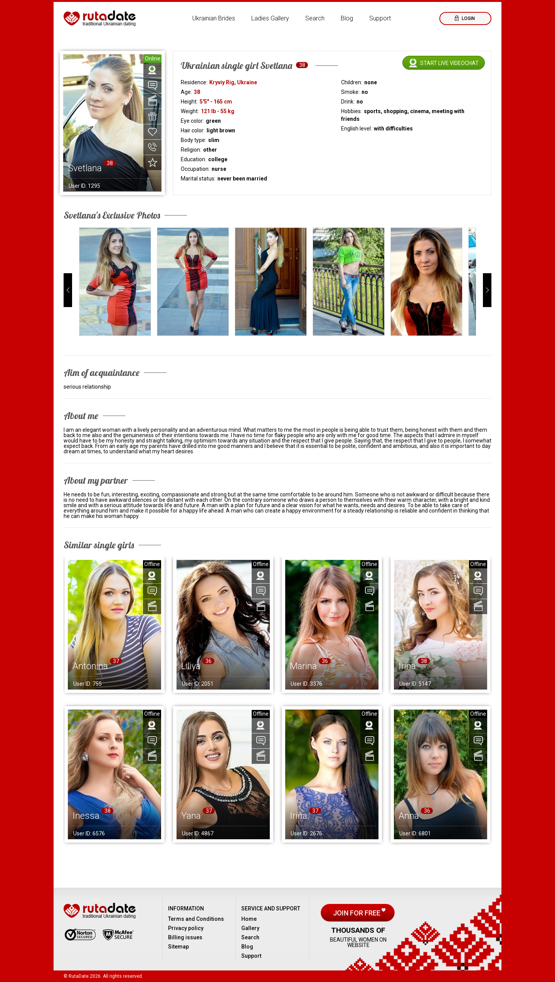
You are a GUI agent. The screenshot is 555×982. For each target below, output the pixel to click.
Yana (191, 815)
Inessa (85, 815)
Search (315, 18)
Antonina (90, 666)
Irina (407, 666)
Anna (409, 815)
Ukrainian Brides (213, 18)
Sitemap (178, 947)
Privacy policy (186, 928)
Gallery (250, 928)
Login (468, 18)
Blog (347, 18)
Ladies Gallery (270, 18)
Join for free (357, 913)
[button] (68, 290)
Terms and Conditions (196, 919)
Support (380, 18)
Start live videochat (449, 63)
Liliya (190, 666)
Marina (303, 666)
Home (249, 919)
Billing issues (185, 937)
